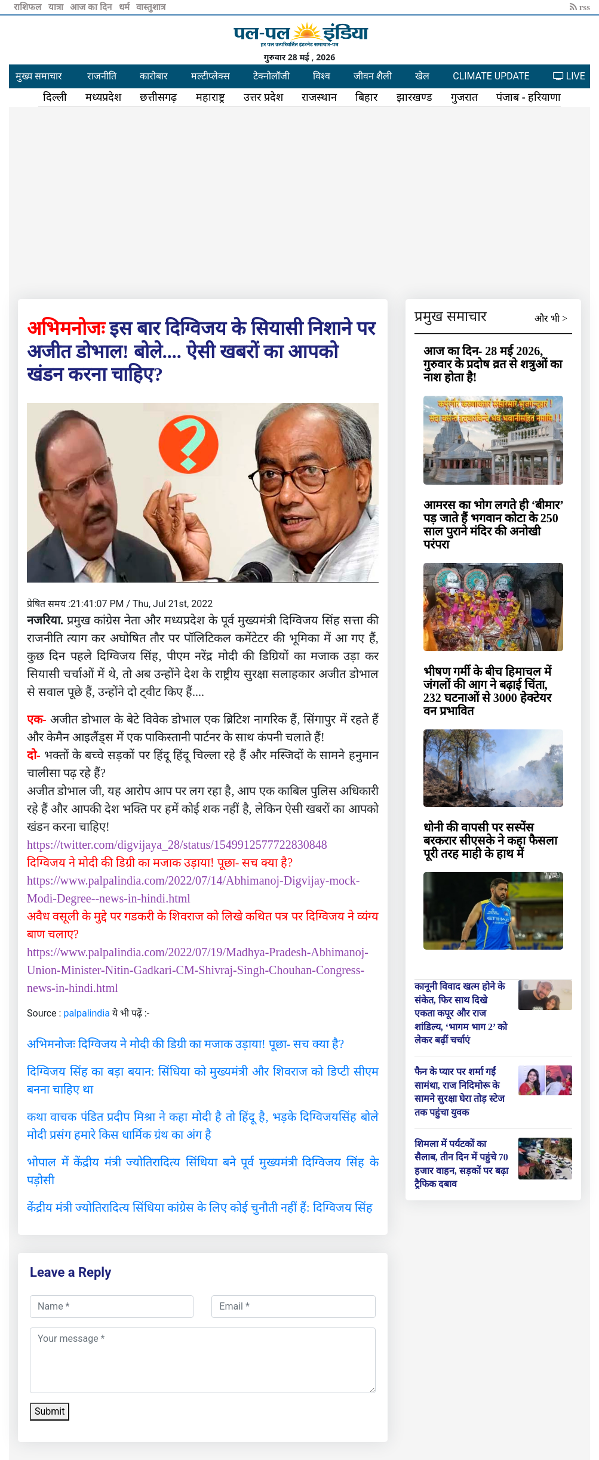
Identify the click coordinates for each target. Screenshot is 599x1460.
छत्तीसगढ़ (158, 97)
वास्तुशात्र (150, 7)
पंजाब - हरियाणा (528, 97)
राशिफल (29, 7)
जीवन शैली (373, 76)
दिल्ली (55, 97)
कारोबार (154, 76)
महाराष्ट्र (210, 97)
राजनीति (101, 76)
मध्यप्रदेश (103, 97)
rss (580, 7)
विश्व (321, 76)
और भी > (551, 318)
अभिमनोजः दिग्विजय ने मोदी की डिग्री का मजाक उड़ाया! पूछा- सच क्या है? (185, 1044)
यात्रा (57, 7)
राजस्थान (319, 97)
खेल (422, 76)
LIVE (569, 76)
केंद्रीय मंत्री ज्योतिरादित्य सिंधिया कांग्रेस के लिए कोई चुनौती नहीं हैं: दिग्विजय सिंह (200, 1207)
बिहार (366, 97)
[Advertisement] (299, 200)
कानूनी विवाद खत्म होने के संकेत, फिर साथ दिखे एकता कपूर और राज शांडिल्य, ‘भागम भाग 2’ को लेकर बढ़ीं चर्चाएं (460, 1013)
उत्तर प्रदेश (263, 97)
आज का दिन (91, 7)
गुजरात (464, 97)
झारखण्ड (414, 97)
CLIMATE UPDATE (491, 76)
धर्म (125, 7)
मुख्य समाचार (39, 76)
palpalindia (86, 1013)
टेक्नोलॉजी (271, 76)
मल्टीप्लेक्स (210, 76)
